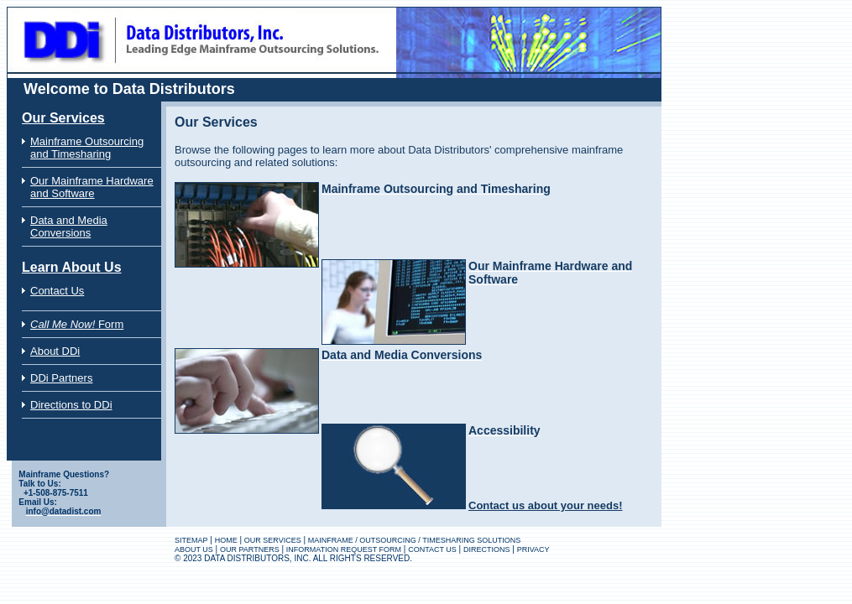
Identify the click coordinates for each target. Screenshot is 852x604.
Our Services (63, 118)
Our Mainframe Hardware (92, 180)
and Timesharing (70, 154)
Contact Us (57, 290)
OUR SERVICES (272, 540)
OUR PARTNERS (250, 549)
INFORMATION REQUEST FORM (343, 549)
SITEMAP (191, 540)
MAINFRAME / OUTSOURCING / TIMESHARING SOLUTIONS (414, 540)
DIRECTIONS (486, 549)
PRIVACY (533, 549)
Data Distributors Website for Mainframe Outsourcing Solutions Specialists (154, 12)
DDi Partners (61, 378)
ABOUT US (194, 549)
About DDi (55, 351)
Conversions (60, 232)
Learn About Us (72, 267)
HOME (226, 540)
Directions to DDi (71, 404)
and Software (62, 193)
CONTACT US (432, 549)
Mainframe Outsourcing (87, 141)
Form (76, 324)
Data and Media (68, 220)
